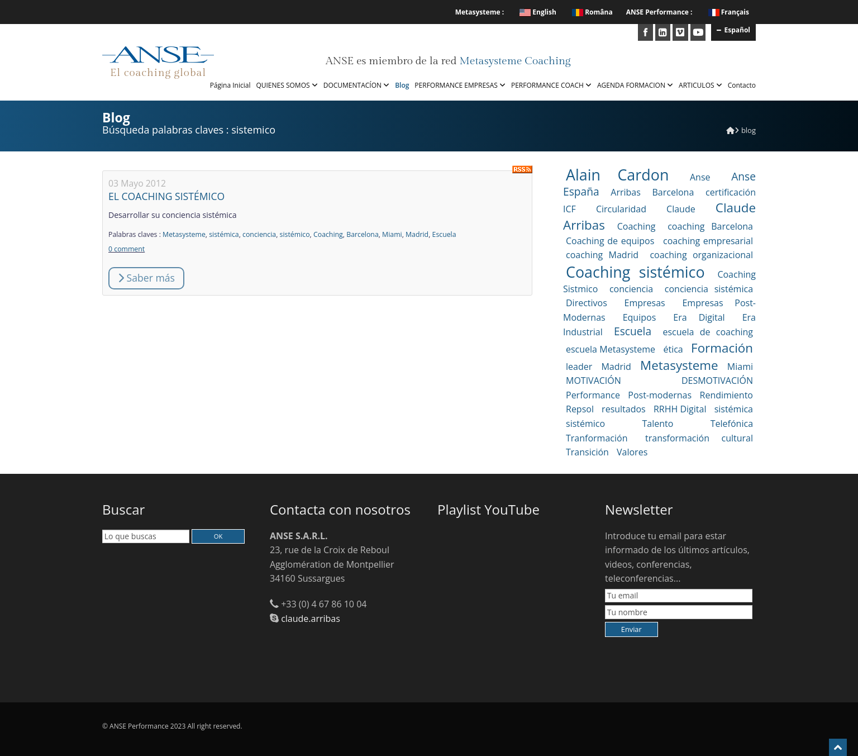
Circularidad (621, 209)
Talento (658, 423)
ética (673, 349)
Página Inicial (230, 85)
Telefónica (732, 423)
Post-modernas (660, 395)
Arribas (626, 192)
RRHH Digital (680, 409)
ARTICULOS (700, 85)
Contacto (742, 85)
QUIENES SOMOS (286, 85)
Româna (592, 12)
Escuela (444, 234)
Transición (587, 452)
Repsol (580, 409)
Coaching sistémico (635, 271)
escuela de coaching (707, 332)
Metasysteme (184, 234)
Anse (700, 177)
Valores (632, 452)
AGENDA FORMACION (635, 85)
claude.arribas (310, 618)
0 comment (126, 249)
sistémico (295, 234)
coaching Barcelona (710, 226)
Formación (722, 347)
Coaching (328, 234)
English (537, 12)
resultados (624, 409)
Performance (593, 395)
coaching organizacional (701, 255)
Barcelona (362, 234)
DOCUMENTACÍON (356, 85)
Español (733, 29)
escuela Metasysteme (610, 349)
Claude (680, 209)
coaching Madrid (602, 255)
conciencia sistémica (709, 289)
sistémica (224, 234)
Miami (392, 234)
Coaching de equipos (610, 241)
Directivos (586, 303)
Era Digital (698, 317)
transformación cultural (699, 438)
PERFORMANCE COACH (551, 85)
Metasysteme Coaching (514, 61)
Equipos (639, 317)
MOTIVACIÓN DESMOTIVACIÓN (659, 380)
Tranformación (596, 438)
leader (579, 366)
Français (735, 12)
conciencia (259, 234)
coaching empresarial (708, 241)
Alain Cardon (617, 174)
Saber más (146, 277)
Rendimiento (726, 395)
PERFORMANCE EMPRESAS (460, 85)
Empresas (645, 303)
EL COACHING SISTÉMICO (166, 196)
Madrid (417, 234)
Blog (402, 85)
